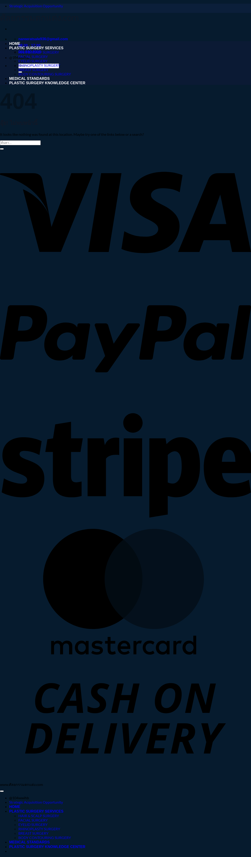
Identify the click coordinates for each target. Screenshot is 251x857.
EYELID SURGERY (33, 61)
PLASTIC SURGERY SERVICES (36, 48)
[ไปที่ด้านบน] (2, 791)
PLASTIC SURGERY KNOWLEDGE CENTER (47, 83)
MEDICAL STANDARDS (29, 79)
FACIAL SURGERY (33, 56)
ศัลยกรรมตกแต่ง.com (39, 17)
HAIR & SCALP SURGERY (38, 52)
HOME (14, 44)
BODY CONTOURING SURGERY (44, 74)
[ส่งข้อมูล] (2, 149)
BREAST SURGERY (33, 69)
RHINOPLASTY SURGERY (39, 65)
